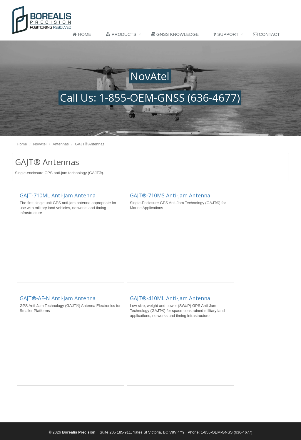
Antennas (61, 144)
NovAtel (40, 144)
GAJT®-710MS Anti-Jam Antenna (170, 195)
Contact (266, 34)
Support (225, 34)
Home (82, 34)
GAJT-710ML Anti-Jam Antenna (58, 195)
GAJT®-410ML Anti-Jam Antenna (170, 298)
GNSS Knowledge (175, 34)
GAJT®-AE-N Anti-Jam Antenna (58, 298)
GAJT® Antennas (90, 144)
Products (121, 34)
